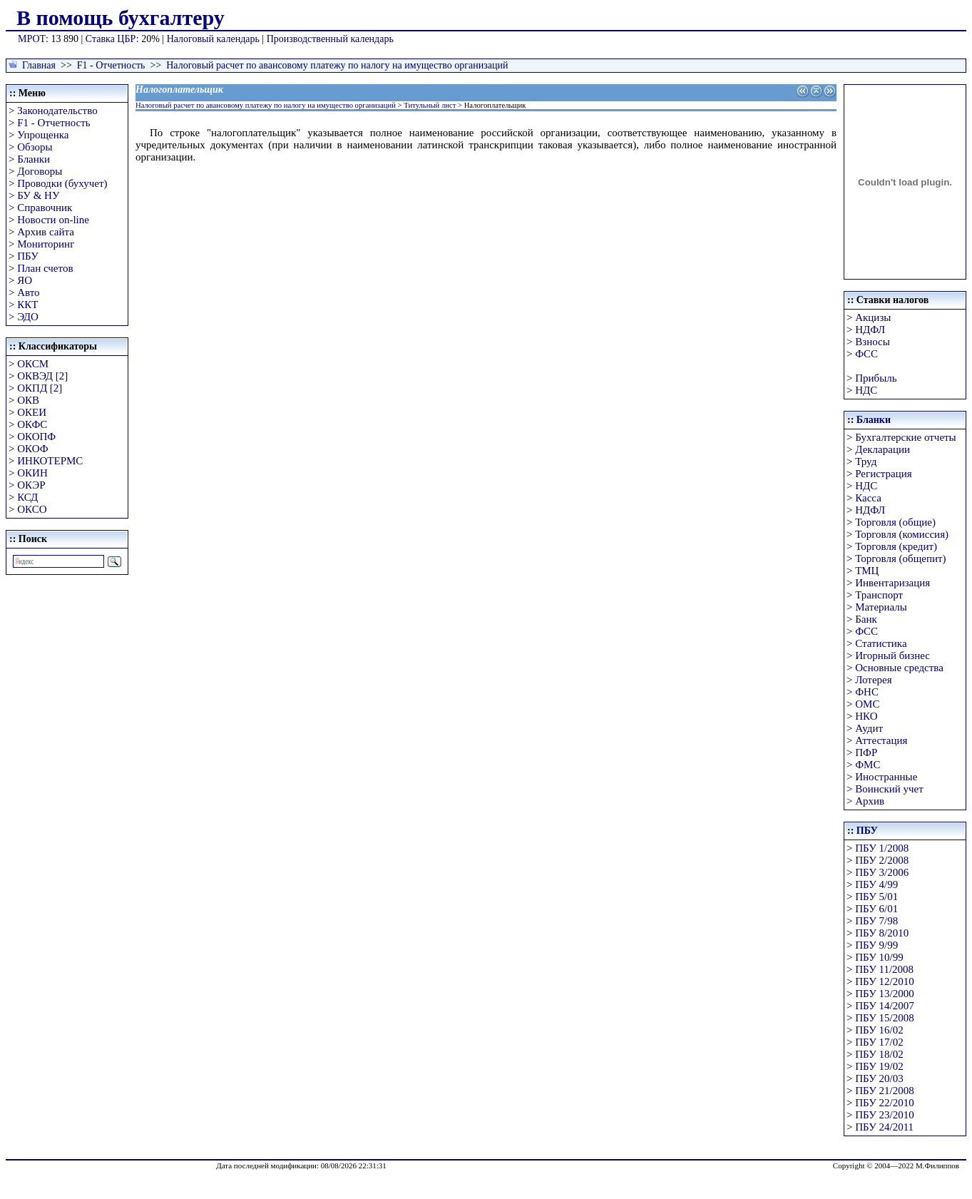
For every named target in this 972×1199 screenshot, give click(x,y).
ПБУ (28, 256)
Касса (868, 498)
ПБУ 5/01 (876, 896)
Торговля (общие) (895, 522)
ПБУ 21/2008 (884, 1090)
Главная (39, 65)
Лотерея (873, 679)
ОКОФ (32, 448)
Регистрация (883, 473)
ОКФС (32, 424)
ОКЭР (31, 485)
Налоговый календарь (213, 39)
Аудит (869, 728)
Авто (28, 292)
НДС (866, 390)
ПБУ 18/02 (879, 1054)
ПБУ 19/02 (879, 1066)
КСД (27, 497)
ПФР (866, 752)
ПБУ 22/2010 (884, 1102)
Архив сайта (45, 232)
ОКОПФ (36, 436)
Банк (866, 619)
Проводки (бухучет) (62, 183)
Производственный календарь (330, 39)
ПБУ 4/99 (876, 884)
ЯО (24, 280)
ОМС (867, 704)
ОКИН (32, 473)
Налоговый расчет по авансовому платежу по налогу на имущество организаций (337, 65)
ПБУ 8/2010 (882, 933)
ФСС (866, 353)
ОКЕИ (31, 412)
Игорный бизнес (892, 655)
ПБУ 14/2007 (884, 1005)
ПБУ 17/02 (879, 1042)
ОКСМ (32, 363)
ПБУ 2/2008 (882, 860)
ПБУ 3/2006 (882, 872)
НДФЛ (870, 329)
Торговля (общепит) (900, 558)
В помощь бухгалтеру (120, 17)
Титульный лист (430, 105)
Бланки (33, 159)
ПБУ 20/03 (879, 1078)
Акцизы (873, 317)
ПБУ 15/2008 (884, 1018)
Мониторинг (45, 244)
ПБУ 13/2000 (884, 993)
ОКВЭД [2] (42, 376)
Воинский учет (889, 789)
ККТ (27, 304)
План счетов (45, 268)
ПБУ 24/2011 (884, 1127)
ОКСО (31, 509)
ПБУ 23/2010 (884, 1115)
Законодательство (57, 110)
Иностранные (886, 776)
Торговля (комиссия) (901, 534)
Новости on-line (53, 219)
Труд (865, 461)
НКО (866, 716)
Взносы (872, 341)
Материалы (881, 607)
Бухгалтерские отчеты (905, 437)
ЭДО (28, 316)
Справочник (44, 207)
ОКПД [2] (39, 388)
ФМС (867, 764)
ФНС (867, 692)
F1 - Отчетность (111, 65)
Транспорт (879, 595)
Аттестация (881, 740)
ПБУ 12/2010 (884, 981)
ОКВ (28, 400)
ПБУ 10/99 (879, 957)
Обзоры (34, 147)
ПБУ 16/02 (879, 1030)
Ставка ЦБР (111, 39)
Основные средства (899, 667)
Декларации (882, 449)
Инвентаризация (892, 582)
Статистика (880, 643)
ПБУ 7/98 (876, 921)
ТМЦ (867, 570)
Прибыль (875, 378)
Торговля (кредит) (896, 546)
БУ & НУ (38, 195)
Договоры (39, 171)
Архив (869, 801)
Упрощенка (42, 135)
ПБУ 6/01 (876, 908)
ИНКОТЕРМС (50, 460)
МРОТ (32, 39)
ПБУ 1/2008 (882, 848)
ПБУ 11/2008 (884, 969)
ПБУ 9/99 (876, 945)
